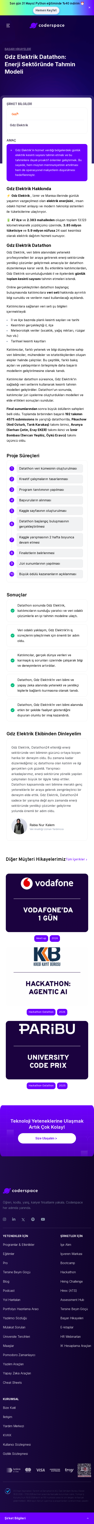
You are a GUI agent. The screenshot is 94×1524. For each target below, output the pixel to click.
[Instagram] (6, 1219)
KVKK (7, 1435)
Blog (6, 1281)
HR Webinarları (70, 1337)
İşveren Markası (71, 1254)
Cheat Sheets (12, 1382)
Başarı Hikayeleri (71, 1318)
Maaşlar (8, 1346)
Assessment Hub (72, 1300)
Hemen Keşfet (46, 10)
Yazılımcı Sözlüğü (15, 1318)
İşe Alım (65, 1245)
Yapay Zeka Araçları (17, 1373)
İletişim (7, 1417)
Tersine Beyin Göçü (16, 1272)
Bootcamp (67, 1263)
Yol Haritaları (11, 1300)
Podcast (9, 1291)
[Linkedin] (13, 1219)
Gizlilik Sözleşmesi (15, 1454)
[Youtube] (43, 1219)
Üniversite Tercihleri (16, 1337)
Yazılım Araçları (13, 1364)
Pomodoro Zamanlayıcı (19, 1355)
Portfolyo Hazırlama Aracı (20, 1309)
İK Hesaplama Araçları (75, 1346)
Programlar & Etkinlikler (18, 1245)
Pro (5, 1263)
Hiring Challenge (71, 1281)
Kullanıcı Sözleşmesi (17, 1444)
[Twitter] (23, 1219)
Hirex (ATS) (68, 1291)
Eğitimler (8, 1254)
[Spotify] (33, 1219)
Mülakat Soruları (14, 1327)
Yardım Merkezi (13, 1426)
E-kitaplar (66, 1327)
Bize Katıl (9, 1408)
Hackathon (68, 1272)
